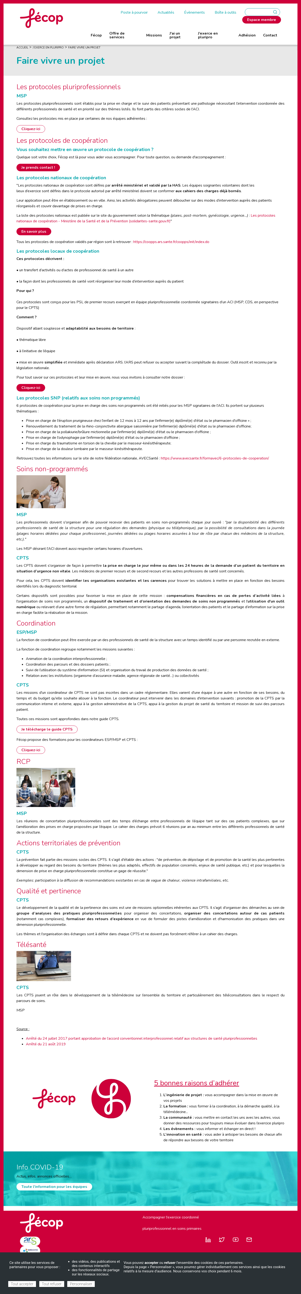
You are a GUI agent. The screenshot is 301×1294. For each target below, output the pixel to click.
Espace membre (261, 19)
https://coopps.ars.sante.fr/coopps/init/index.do (171, 241)
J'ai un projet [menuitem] (175, 35)
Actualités (166, 12)
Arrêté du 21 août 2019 (46, 1044)
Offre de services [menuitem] (117, 35)
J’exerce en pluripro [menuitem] (208, 35)
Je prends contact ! (38, 167)
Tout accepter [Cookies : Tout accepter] (22, 1284)
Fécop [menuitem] (96, 35)
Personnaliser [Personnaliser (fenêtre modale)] (81, 1284)
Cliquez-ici (30, 129)
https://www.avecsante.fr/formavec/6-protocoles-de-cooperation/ (215, 458)
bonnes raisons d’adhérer (198, 1083)
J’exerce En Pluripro (48, 47)
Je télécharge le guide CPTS (47, 729)
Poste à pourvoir (134, 12)
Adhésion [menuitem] (247, 35)
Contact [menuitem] (270, 35)
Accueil (22, 47)
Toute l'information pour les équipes (54, 1186)
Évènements (194, 12)
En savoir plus (33, 231)
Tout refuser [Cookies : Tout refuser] (52, 1284)
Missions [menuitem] (154, 35)
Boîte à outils (225, 12)
